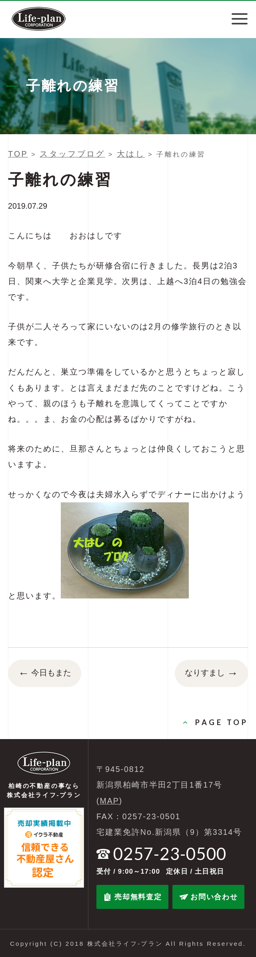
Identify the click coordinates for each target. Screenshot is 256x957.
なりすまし (211, 673)
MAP (109, 800)
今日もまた (44, 673)
